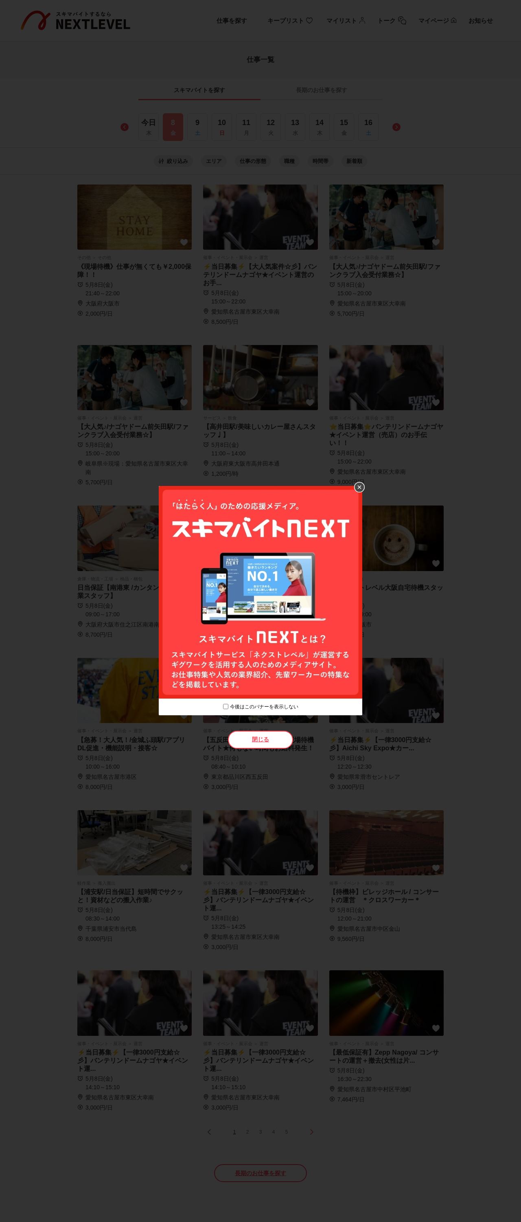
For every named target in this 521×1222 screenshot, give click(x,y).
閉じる (260, 739)
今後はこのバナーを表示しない (264, 706)
